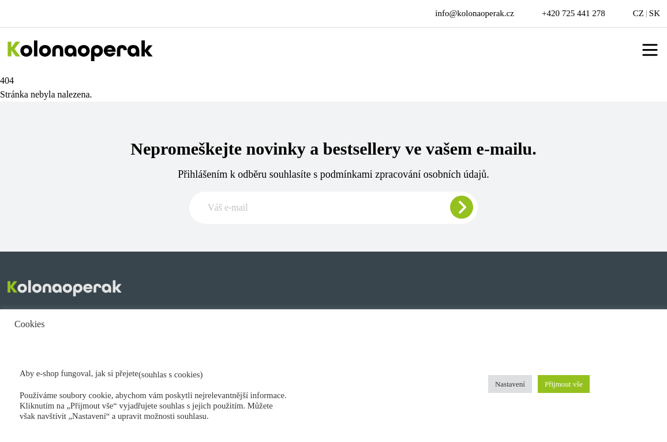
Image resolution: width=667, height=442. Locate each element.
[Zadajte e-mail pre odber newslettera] (333, 208)
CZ (638, 13)
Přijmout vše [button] (564, 384)
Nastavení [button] (510, 384)
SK (654, 13)
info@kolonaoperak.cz (474, 13)
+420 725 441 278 (573, 13)
